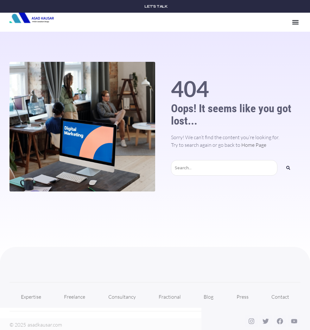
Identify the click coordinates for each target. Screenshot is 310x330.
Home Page (253, 145)
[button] (295, 22)
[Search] (288, 168)
